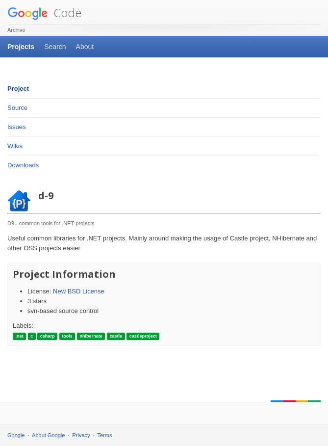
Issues (16, 127)
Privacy (81, 435)
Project (18, 88)
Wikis (15, 146)
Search (55, 47)
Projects (20, 47)
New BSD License (78, 291)
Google (16, 435)
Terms (105, 435)
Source (17, 107)
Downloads (23, 165)
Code (44, 12)
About (85, 47)
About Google (48, 435)
